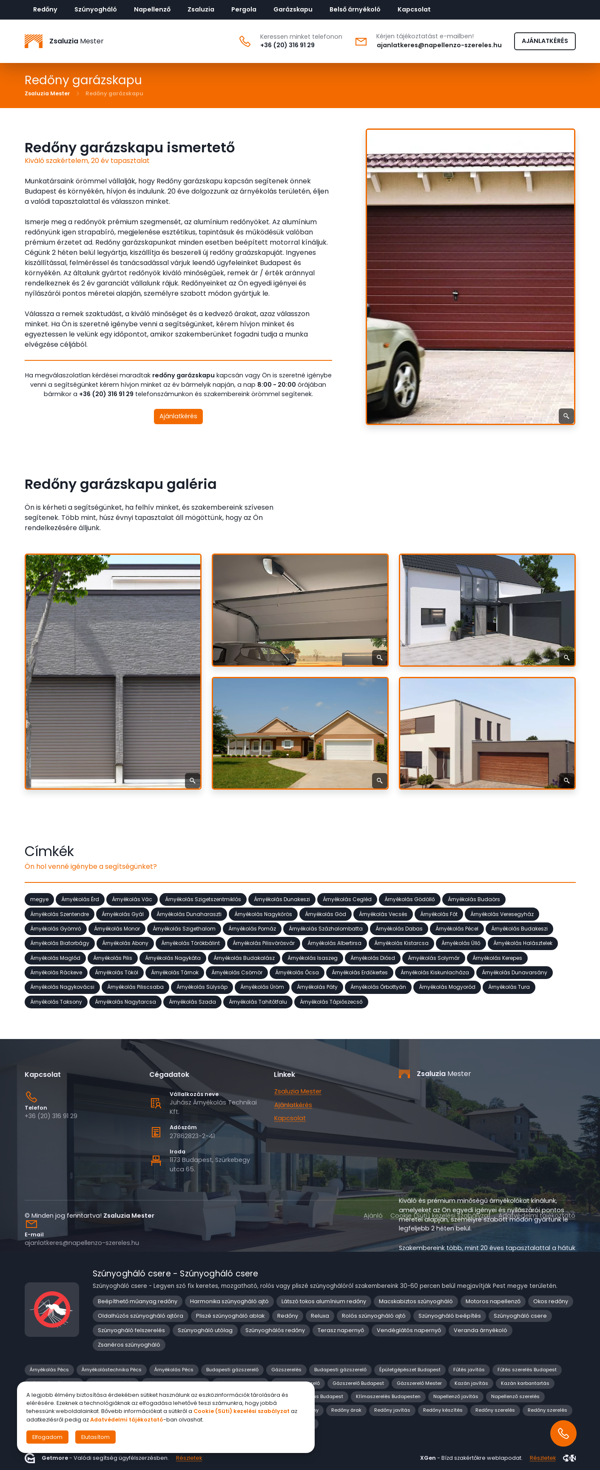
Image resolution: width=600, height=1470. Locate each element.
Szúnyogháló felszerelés (131, 1330)
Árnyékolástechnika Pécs (112, 1369)
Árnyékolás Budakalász (244, 957)
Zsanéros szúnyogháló (129, 1344)
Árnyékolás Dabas (399, 928)
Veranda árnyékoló (480, 1330)
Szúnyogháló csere (520, 1315)
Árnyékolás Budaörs (474, 899)
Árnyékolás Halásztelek (522, 943)
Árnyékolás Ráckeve (56, 972)
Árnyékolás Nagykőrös (263, 913)
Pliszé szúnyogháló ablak (230, 1315)
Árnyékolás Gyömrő (55, 928)
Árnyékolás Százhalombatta (326, 928)
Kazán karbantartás (525, 1383)
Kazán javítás (471, 1383)
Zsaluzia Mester (47, 93)
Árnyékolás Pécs (49, 1369)
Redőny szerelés (495, 1410)
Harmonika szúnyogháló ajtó (229, 1301)
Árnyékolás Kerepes (497, 957)
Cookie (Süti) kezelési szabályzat (440, 1215)
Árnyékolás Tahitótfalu (258, 1001)
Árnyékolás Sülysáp (201, 986)
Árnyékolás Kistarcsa (401, 943)
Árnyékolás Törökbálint (190, 943)
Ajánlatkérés (178, 416)
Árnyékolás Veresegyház (502, 913)
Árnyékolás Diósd (372, 957)
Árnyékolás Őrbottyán (378, 986)
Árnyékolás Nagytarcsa (125, 1001)
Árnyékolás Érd (80, 899)
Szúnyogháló (95, 9)
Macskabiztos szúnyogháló (416, 1301)
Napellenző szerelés (515, 1396)
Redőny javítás (392, 1410)
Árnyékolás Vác (132, 899)
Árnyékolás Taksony (56, 1001)
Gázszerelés (286, 1369)
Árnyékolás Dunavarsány (514, 972)
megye (39, 899)
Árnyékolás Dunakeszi (282, 899)
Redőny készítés (443, 1410)
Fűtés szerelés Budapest (527, 1369)
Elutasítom (95, 1437)
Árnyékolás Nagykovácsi (62, 986)
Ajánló (373, 1215)
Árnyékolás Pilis (112, 957)
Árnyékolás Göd (325, 913)
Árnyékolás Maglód (55, 957)
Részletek (189, 1458)
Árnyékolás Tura (509, 986)
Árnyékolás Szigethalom (184, 928)
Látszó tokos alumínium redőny (324, 1301)
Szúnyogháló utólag (205, 1330)
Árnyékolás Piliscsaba (135, 986)
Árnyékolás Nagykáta (173, 957)
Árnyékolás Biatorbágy (59, 943)
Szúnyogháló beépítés (449, 1315)
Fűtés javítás (469, 1369)
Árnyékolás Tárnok (175, 972)
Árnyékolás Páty (317, 986)
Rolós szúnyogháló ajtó (374, 1315)
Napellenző (152, 9)
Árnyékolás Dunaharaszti (189, 913)
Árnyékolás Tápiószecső (331, 1001)
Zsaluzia (201, 9)
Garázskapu (293, 9)
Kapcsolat (414, 9)
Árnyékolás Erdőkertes (360, 972)
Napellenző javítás (455, 1396)
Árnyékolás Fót (439, 913)
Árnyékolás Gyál (123, 913)
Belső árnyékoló (355, 9)
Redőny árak (346, 1410)
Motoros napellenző (493, 1301)
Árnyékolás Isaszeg (312, 957)
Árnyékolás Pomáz (252, 928)
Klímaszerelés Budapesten (388, 1396)
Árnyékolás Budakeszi (519, 928)
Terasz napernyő (341, 1330)
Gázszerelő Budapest (358, 1383)
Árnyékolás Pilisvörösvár (264, 943)
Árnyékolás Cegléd (347, 899)
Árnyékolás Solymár (434, 957)
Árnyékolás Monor (117, 928)
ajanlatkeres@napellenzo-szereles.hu (439, 45)
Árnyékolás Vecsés (383, 913)
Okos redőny (550, 1301)
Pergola (243, 9)
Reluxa (320, 1315)
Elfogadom (47, 1437)
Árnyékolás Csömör (236, 972)
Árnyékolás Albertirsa (334, 943)
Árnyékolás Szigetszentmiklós (203, 899)
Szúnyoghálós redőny (275, 1330)
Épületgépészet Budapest (410, 1369)
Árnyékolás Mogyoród (447, 986)
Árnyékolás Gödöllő (409, 899)
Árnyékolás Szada (192, 1001)
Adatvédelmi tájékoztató (536, 1215)
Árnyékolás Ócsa (297, 972)
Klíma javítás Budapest (315, 1396)
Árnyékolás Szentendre (59, 913)
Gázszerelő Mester (419, 1383)
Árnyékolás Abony (125, 943)
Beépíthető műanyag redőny (137, 1301)
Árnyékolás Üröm (262, 986)
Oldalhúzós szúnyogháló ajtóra (140, 1315)
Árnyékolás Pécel (456, 928)
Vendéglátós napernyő (409, 1330)
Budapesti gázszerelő (232, 1369)
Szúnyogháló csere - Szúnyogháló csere (176, 1273)
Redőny (45, 9)
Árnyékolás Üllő (461, 943)
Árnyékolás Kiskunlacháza (435, 972)
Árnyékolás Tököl (116, 972)
